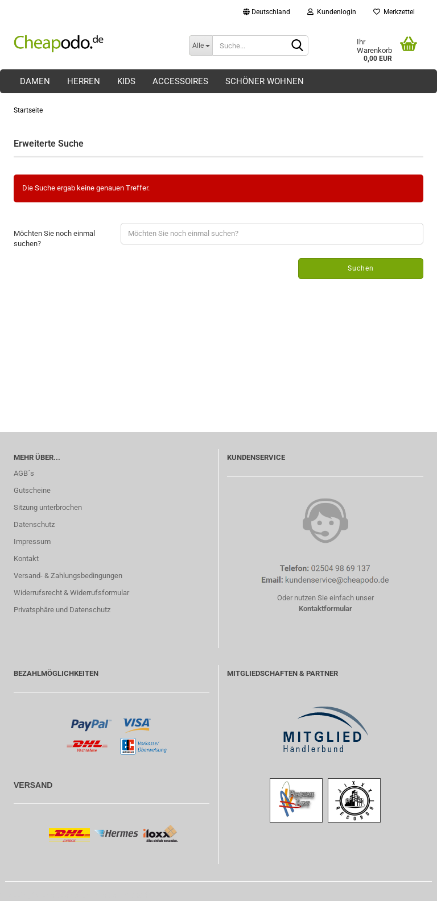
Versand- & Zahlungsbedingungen (68, 575)
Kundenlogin (331, 12)
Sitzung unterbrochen (48, 507)
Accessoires (180, 81)
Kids (126, 81)
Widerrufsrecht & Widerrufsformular (71, 592)
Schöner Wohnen (264, 81)
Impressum (32, 541)
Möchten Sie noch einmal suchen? (54, 238)
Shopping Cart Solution (36, 895)
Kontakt (26, 558)
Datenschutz (34, 524)
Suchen (361, 268)
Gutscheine (32, 490)
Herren (83, 81)
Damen (35, 81)
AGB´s (24, 473)
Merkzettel (394, 12)
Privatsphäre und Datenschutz (62, 609)
